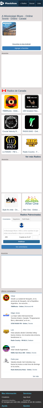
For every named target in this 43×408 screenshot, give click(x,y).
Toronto (5, 18)
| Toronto (22, 323)
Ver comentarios (21, 247)
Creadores (5, 397)
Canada (22, 18)
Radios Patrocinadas (30, 215)
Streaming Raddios (8, 400)
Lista (39, 3)
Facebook (26, 400)
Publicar (21, 242)
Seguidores (16, 219)
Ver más (36, 376)
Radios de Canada (16, 91)
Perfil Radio (25, 219)
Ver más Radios (33, 157)
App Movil (26, 397)
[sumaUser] (35, 237)
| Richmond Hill (22, 306)
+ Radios (23, 3)
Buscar (32, 3)
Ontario (13, 18)
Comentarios (6, 219)
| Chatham (22, 340)
